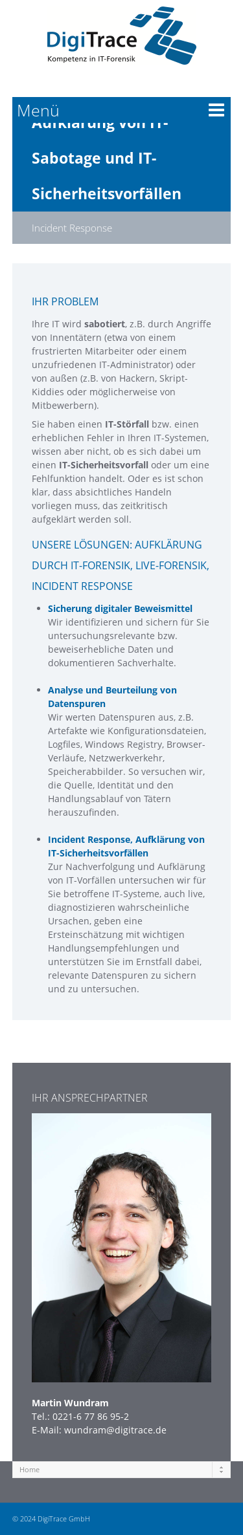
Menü (38, 110)
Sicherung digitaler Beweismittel (120, 608)
